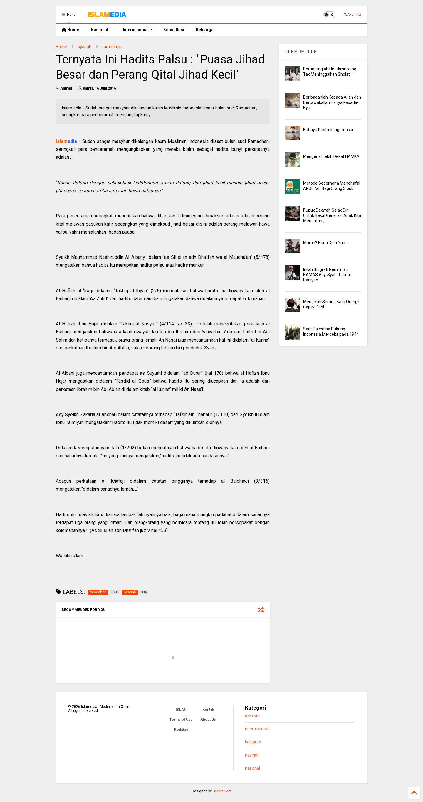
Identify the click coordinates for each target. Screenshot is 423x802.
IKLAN (181, 710)
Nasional (99, 29)
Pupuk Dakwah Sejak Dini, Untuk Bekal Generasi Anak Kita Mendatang (332, 215)
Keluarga (205, 29)
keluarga (253, 741)
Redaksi (181, 729)
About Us (208, 719)
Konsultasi (173, 29)
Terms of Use (181, 719)
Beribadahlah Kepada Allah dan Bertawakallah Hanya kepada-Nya (332, 102)
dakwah (252, 715)
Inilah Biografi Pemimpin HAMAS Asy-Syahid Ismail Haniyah (327, 274)
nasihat (252, 755)
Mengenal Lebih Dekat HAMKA (331, 156)
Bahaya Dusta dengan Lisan (329, 129)
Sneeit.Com (222, 791)
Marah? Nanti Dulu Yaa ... (326, 242)
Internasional (138, 29)
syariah (84, 46)
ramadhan (112, 46)
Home (70, 29)
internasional (257, 728)
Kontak (208, 710)
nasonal (252, 768)
